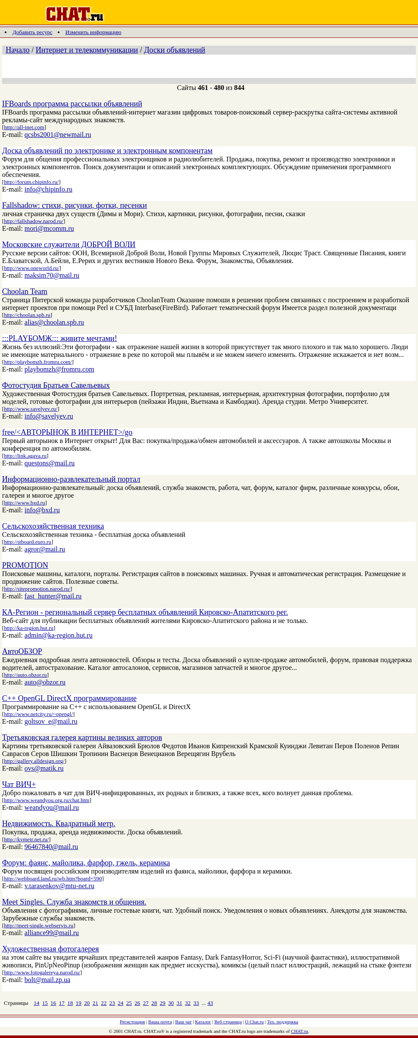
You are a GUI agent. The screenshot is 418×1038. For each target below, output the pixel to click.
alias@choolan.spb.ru (54, 322)
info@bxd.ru (42, 510)
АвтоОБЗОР (22, 651)
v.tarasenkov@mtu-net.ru (59, 885)
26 (137, 1003)
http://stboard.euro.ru (27, 542)
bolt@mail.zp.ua (47, 979)
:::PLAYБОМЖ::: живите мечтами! (59, 338)
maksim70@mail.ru (52, 275)
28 (154, 1003)
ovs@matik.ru (44, 768)
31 (179, 1003)
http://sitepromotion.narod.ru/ (37, 589)
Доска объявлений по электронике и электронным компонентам (107, 150)
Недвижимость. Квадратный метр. (58, 823)
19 (78, 1003)
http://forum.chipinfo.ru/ (31, 182)
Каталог (203, 1021)
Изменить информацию (94, 32)
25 (129, 1003)
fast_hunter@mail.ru (53, 596)
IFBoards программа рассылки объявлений (72, 103)
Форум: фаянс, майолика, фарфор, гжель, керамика (86, 862)
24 (120, 1003)
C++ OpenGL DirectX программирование (69, 698)
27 (146, 1003)
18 (70, 1003)
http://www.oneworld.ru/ (31, 268)
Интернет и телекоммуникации (87, 50)
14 (36, 1003)
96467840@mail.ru (51, 846)
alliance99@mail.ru (52, 932)
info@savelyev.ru (49, 416)
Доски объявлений (174, 50)
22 (103, 1003)
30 (171, 1003)
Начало (17, 50)
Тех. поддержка (282, 1021)
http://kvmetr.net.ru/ (26, 839)
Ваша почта (160, 1021)
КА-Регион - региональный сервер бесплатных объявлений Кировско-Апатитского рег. (145, 612)
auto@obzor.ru (45, 682)
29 (162, 1003)
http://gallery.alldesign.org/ (34, 761)
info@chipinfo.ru (48, 189)
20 (87, 1003)
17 (62, 1003)
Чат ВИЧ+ (19, 784)
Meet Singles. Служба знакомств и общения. (74, 902)
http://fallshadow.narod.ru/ (33, 221)
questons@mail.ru (50, 463)
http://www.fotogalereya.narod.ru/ (42, 972)
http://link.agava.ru (25, 455)
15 (45, 1003)
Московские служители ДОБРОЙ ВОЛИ (69, 244)
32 (187, 1003)
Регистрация (132, 1021)
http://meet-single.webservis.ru (38, 925)
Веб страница (228, 1021)
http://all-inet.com (24, 127)
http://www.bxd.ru (24, 502)
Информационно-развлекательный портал (71, 479)
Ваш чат (183, 1021)
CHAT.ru (299, 1031)
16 (53, 1003)
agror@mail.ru (45, 549)
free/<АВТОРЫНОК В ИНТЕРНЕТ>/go (67, 432)
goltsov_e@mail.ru (51, 721)
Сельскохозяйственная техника (53, 526)
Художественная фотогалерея (50, 949)
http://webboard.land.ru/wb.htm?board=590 (53, 878)
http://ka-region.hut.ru (28, 628)
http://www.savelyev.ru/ (30, 409)
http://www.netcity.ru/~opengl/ (38, 714)
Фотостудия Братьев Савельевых (56, 385)
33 (196, 1003)
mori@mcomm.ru (49, 228)
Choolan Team (24, 291)
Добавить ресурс (32, 32)
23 (112, 1003)
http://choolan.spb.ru (27, 315)
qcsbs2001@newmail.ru (58, 134)
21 (95, 1003)
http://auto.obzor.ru (25, 675)
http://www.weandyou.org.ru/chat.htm (46, 800)
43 (210, 1003)
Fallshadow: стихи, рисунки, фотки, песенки (74, 205)
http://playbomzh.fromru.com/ (38, 362)
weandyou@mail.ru (52, 807)
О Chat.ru (254, 1021)
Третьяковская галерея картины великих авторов (82, 737)
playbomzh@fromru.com (59, 369)
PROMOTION (25, 565)
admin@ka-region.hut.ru (59, 635)
